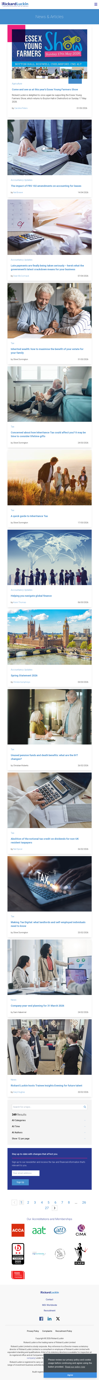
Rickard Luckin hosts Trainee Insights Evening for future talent (46, 1085)
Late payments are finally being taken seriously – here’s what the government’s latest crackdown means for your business (47, 267)
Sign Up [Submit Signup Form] (20, 1182)
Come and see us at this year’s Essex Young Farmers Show (45, 89)
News (13, 1000)
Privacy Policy (33, 1331)
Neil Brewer (18, 192)
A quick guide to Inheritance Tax (29, 516)
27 (47, 1208)
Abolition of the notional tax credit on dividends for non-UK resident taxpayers (45, 840)
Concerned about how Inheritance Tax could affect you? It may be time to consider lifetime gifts (48, 434)
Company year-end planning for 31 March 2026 (37, 1005)
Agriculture (17, 83)
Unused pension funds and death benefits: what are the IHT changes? (44, 757)
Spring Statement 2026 (24, 675)
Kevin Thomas (19, 602)
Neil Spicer (17, 849)
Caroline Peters (21, 108)
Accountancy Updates (21, 180)
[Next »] (54, 1208)
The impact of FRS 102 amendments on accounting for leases (46, 185)
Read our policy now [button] (75, 1367)
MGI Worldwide (49, 1305)
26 (84, 1202)
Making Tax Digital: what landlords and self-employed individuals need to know (48, 924)
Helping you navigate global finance (31, 595)
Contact (49, 1299)
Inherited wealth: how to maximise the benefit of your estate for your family (47, 351)
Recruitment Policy (64, 1331)
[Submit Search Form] (85, 1107)
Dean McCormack (21, 276)
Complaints (47, 1331)
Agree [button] (70, 1375)
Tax (12, 343)
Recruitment (49, 1310)
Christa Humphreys (21, 682)
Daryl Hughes (19, 1092)
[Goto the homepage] (15, 4)
